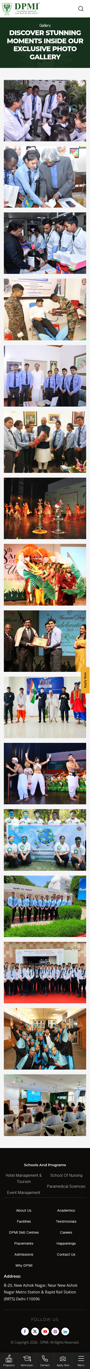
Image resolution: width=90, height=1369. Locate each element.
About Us (23, 1210)
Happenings (66, 1243)
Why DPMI (23, 1265)
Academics (66, 1210)
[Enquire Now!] (63, 1361)
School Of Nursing (66, 1175)
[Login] (27, 1361)
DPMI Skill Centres (24, 1232)
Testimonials (66, 1221)
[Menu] (81, 1361)
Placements (23, 1243)
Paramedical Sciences (66, 1186)
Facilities (24, 1221)
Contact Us (66, 1254)
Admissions (23, 1254)
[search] (79, 8)
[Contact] (45, 1361)
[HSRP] (9, 1361)
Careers (66, 1232)
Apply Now (85, 680)
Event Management (23, 1192)
